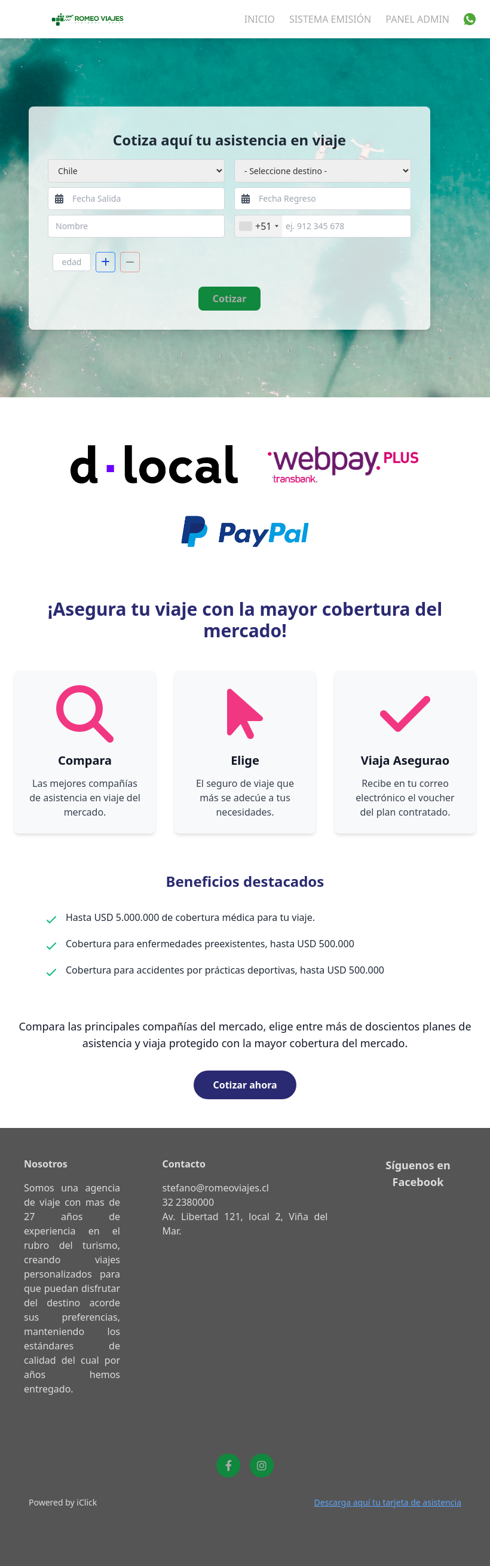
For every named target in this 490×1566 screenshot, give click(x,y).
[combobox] (258, 226)
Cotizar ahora (245, 1084)
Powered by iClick (63, 1502)
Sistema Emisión (330, 19)
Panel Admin (417, 19)
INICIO (259, 19)
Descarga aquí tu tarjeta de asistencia (387, 1502)
